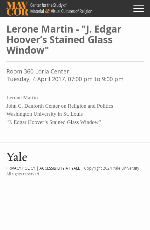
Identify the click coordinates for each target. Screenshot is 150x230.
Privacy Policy (20, 168)
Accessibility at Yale (59, 168)
